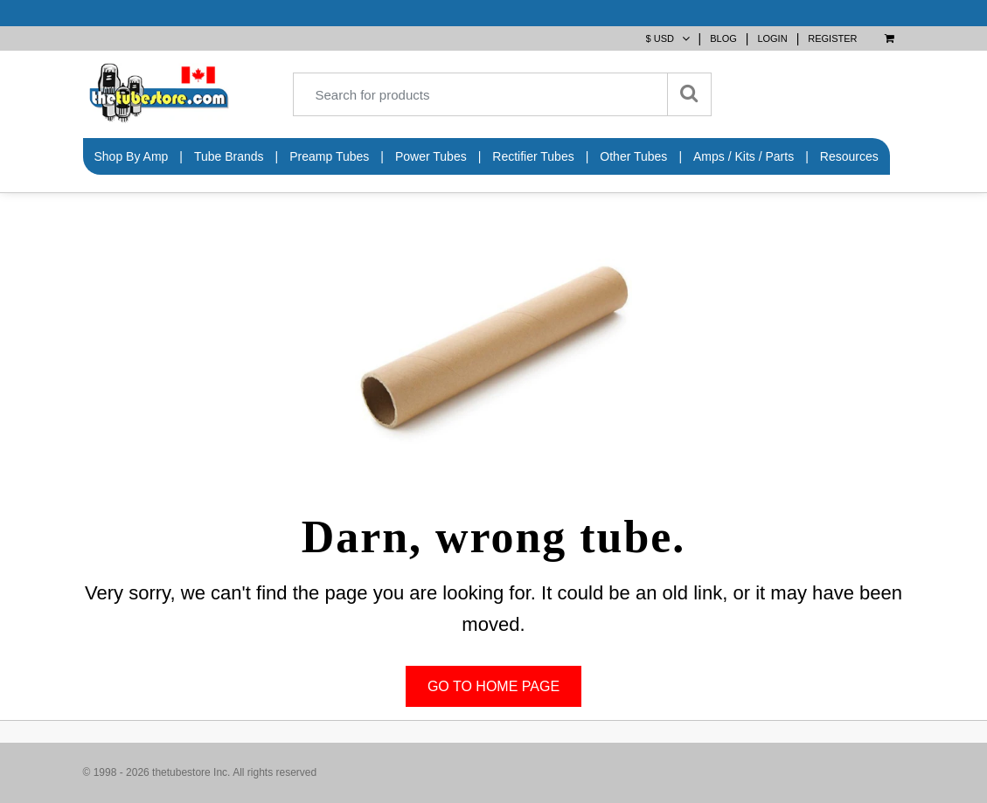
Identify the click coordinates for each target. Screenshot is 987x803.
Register (832, 38)
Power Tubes (431, 156)
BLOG (723, 38)
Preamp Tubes (329, 156)
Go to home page (493, 686)
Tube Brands (229, 156)
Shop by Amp (131, 156)
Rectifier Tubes (532, 156)
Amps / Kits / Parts (743, 156)
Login (772, 38)
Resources (849, 156)
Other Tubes (633, 156)
